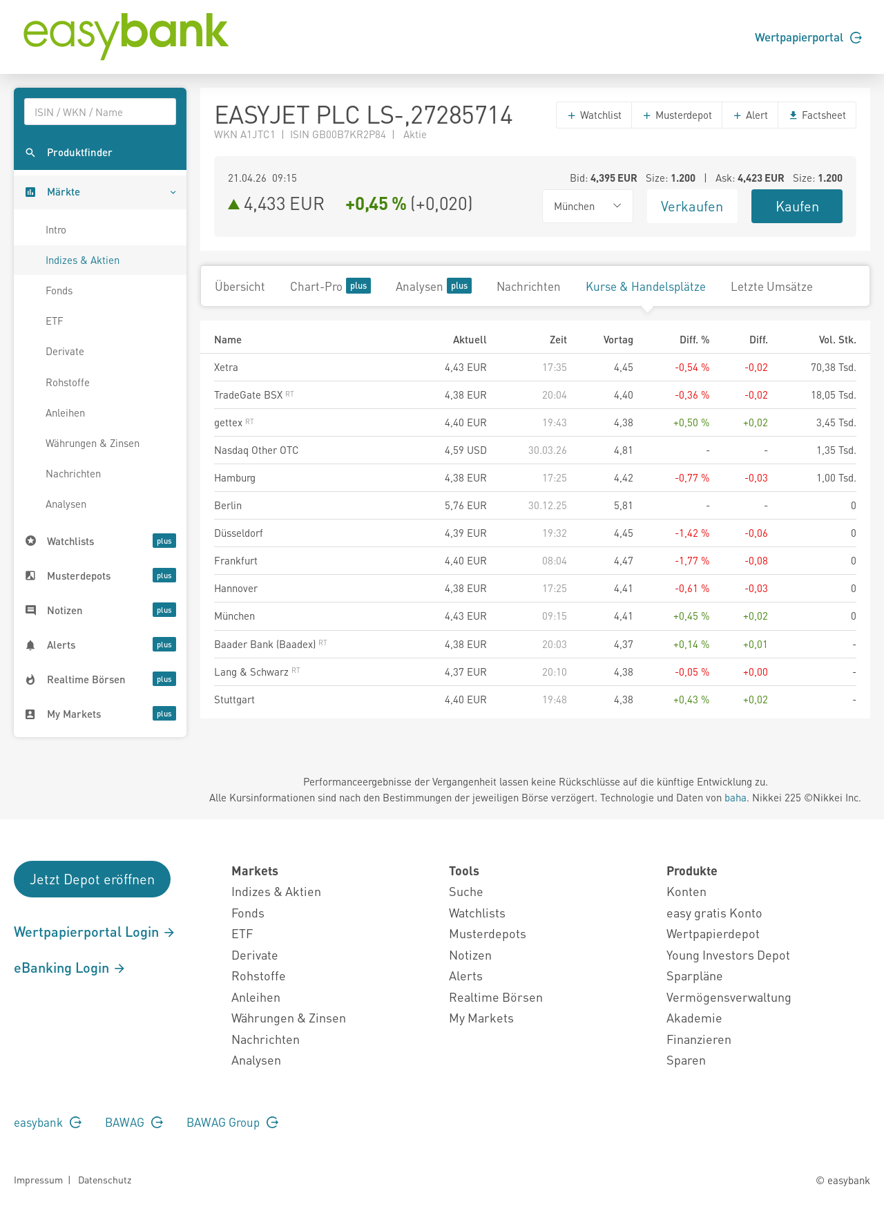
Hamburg (235, 477)
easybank (47, 1122)
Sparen (686, 1059)
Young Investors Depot (728, 954)
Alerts (466, 975)
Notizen (470, 954)
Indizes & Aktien (82, 260)
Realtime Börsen (496, 997)
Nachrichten (73, 473)
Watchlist (594, 115)
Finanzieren (698, 1039)
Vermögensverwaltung (728, 997)
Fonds (59, 290)
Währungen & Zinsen (93, 443)
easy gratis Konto (714, 912)
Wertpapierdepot (713, 933)
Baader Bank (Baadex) (270, 644)
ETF (55, 320)
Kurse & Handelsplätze (646, 286)
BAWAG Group (232, 1122)
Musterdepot (677, 115)
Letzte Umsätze (772, 286)
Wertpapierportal (808, 36)
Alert (750, 115)
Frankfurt (236, 560)
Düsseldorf (238, 533)
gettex (234, 422)
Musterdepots (487, 933)
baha (735, 797)
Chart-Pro (330, 286)
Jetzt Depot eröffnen (92, 879)
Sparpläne (694, 975)
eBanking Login (70, 967)
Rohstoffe (68, 382)
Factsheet (817, 115)
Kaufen (797, 206)
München (234, 615)
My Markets (481, 1017)
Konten (686, 891)
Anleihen (65, 412)
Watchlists (477, 912)
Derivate (65, 351)
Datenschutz (104, 1179)
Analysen (66, 504)
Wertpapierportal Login (95, 931)
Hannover (236, 588)
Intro (56, 229)
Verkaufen (692, 206)
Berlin (228, 505)
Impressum (38, 1179)
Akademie (694, 1017)
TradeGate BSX (254, 394)
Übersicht (240, 286)
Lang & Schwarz (257, 671)
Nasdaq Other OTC (256, 450)
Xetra (226, 367)
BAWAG (134, 1122)
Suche (466, 891)
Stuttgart (234, 699)
